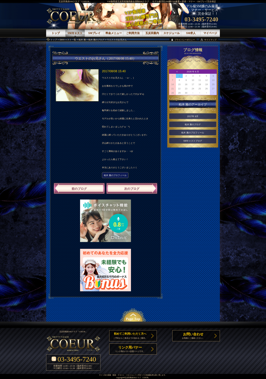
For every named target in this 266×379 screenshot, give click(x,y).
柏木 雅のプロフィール (115, 175)
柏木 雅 (82, 39)
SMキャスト (75, 33)
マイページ (210, 33)
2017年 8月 (192, 116)
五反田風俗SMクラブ (133, 378)
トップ (53, 39)
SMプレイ (94, 33)
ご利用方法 (133, 33)
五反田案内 (152, 33)
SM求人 (191, 33)
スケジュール (171, 33)
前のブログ (79, 188)
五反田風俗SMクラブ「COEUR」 (75, 1)
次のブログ (131, 188)
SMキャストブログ (192, 141)
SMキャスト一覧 (68, 39)
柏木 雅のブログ (96, 39)
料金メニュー (114, 33)
